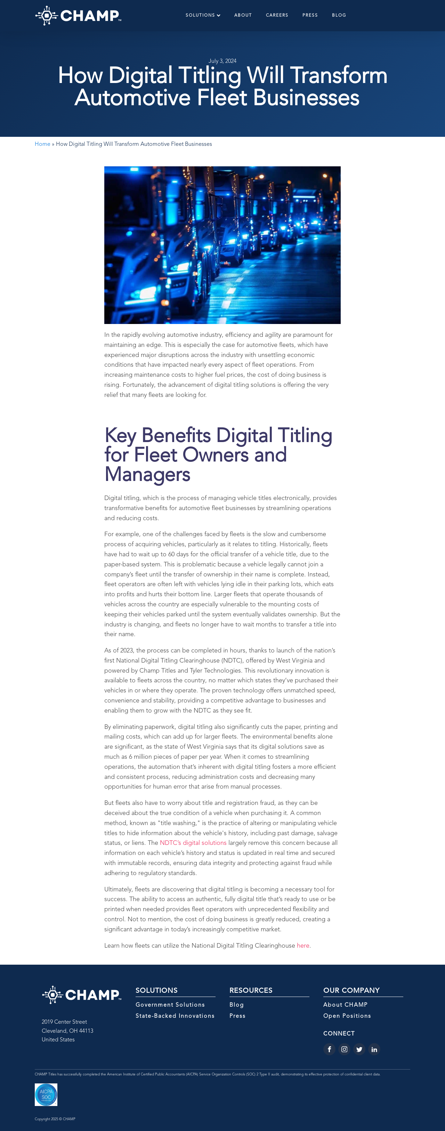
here (303, 946)
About (243, 16)
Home (42, 144)
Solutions (203, 15)
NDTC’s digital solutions (193, 843)
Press (310, 16)
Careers (277, 16)
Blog (339, 16)
